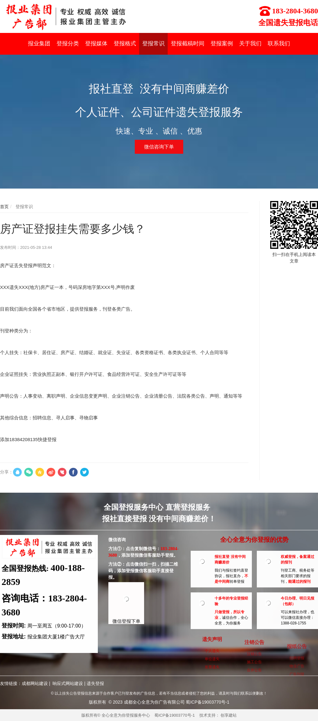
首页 (4, 206)
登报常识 (23, 206)
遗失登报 (95, 683)
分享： (6, 471)
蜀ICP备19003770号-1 (174, 715)
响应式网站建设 (67, 683)
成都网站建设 (35, 683)
